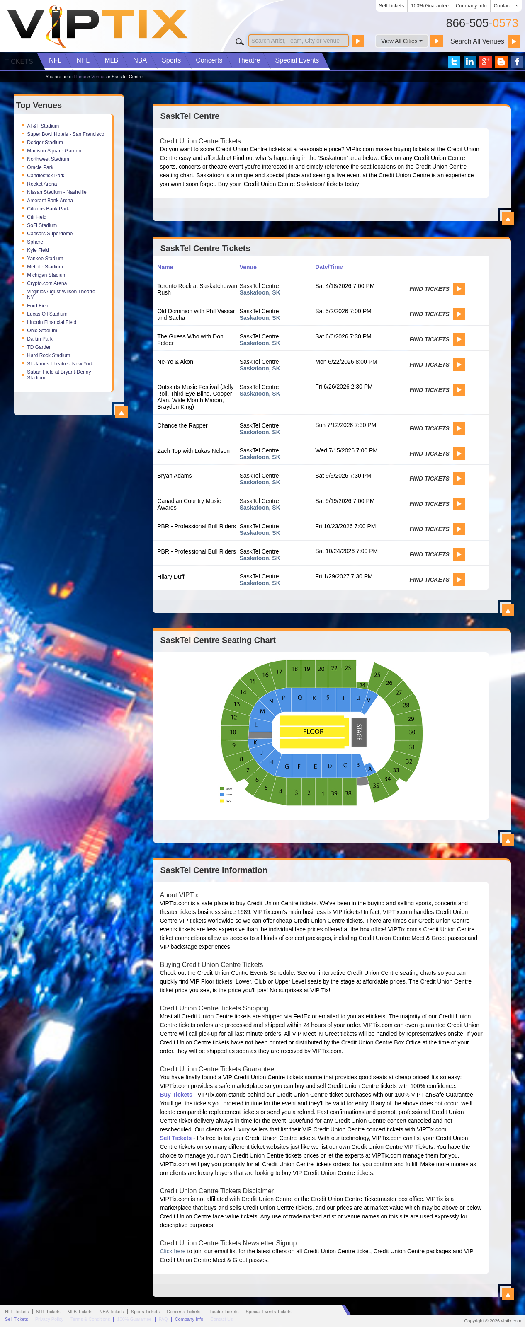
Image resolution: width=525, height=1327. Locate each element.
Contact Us (506, 6)
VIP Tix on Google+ (485, 62)
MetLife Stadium (45, 267)
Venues (99, 76)
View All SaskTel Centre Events (508, 610)
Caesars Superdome (50, 234)
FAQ (163, 1319)
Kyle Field (38, 250)
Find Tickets (429, 288)
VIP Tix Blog (501, 62)
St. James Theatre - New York (60, 364)
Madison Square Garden (54, 151)
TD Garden (39, 347)
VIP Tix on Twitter (454, 62)
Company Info (471, 6)
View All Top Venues (121, 412)
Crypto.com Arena (47, 283)
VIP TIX (97, 27)
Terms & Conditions (90, 1319)
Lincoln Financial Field (51, 322)
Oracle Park (40, 167)
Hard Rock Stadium (48, 355)
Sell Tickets (391, 6)
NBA (140, 60)
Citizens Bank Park (48, 209)
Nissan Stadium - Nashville (56, 192)
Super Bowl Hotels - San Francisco (65, 134)
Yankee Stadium (45, 258)
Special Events (297, 60)
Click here (172, 1251)
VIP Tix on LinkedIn (470, 62)
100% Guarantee (430, 6)
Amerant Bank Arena (50, 200)
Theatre (248, 60)
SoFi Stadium (42, 225)
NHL (83, 60)
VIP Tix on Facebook (517, 62)
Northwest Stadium (48, 159)
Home (80, 76)
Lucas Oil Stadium (47, 314)
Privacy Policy (49, 1319)
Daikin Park (39, 339)
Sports (171, 60)
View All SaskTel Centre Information (508, 1294)
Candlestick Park (45, 176)
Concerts (209, 60)
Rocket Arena (42, 184)
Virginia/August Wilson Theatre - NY (62, 294)
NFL (55, 60)
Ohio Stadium (42, 331)
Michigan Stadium (46, 275)
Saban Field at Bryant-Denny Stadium (59, 375)
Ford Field (38, 306)
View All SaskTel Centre (508, 218)
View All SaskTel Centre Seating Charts (508, 840)
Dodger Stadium (45, 142)
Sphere (35, 242)
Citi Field (36, 217)
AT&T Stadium (43, 126)
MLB (111, 60)
